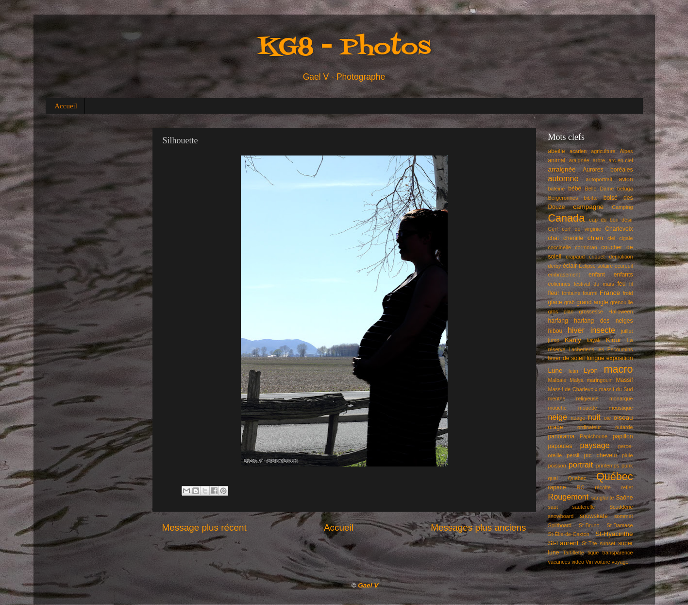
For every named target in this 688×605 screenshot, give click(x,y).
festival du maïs (594, 284)
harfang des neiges (603, 320)
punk (627, 465)
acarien (578, 151)
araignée (579, 160)
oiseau (623, 417)
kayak (594, 340)
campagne (588, 206)
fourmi (590, 293)
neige (558, 417)
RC (581, 487)
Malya (577, 380)
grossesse (591, 311)
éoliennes (559, 284)
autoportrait (599, 179)
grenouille (621, 302)
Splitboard (560, 525)
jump (553, 340)
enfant (596, 274)
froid (628, 293)
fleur (554, 293)
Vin (589, 562)
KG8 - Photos (344, 48)
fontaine (571, 293)
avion (626, 179)
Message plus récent (204, 527)
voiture (602, 562)
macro (618, 369)
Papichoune (593, 436)
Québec (614, 476)
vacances (559, 562)
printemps (607, 465)
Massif (624, 380)
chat (553, 238)
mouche (557, 408)
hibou (555, 331)
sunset (607, 543)
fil (631, 284)
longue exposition (610, 358)
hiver (576, 330)
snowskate (593, 516)
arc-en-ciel (620, 160)
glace (555, 302)
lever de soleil (566, 358)
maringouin (599, 380)
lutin (573, 371)
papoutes (560, 446)
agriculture (603, 151)
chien (595, 238)
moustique (621, 408)
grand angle (592, 302)
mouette (587, 408)
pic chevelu (600, 455)
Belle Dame (599, 188)
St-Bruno (589, 525)
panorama (561, 436)
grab (569, 302)
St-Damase (619, 525)
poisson (557, 465)
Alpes (626, 151)
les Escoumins (615, 349)
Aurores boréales (608, 169)
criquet (596, 256)
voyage (620, 562)
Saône (624, 497)
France (610, 292)
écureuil (624, 266)
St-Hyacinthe (614, 533)
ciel (611, 238)
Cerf (553, 229)
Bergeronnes (563, 198)
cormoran (586, 247)
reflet (627, 487)
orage (555, 427)
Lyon (591, 370)
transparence (618, 552)
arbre (599, 160)
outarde (624, 427)
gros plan (561, 311)
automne (563, 178)
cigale (626, 238)
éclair (570, 265)
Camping (622, 207)
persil (573, 455)
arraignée (562, 169)
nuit (594, 417)
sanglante (602, 498)
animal (557, 160)
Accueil (65, 106)
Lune (555, 370)
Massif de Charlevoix (573, 389)
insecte (602, 330)
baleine (556, 188)
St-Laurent (563, 543)
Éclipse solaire (596, 266)
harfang (558, 320)
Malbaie (557, 380)
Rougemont (568, 496)
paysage (595, 445)
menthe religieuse (573, 398)
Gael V (368, 585)
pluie (627, 455)
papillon (623, 436)
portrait (581, 464)
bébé (574, 188)
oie (607, 418)
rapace (557, 487)
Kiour (613, 340)
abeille (556, 151)
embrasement (564, 274)
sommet (623, 516)
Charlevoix (619, 228)
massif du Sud (616, 389)
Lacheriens (581, 349)
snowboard (561, 516)
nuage (578, 418)
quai (553, 478)
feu (622, 283)
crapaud (575, 256)
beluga (625, 188)
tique (593, 552)
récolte (602, 487)
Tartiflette (573, 552)
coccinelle (559, 247)
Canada (566, 218)
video (577, 562)
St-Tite (589, 543)
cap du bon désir (611, 220)
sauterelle (583, 507)
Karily (573, 340)
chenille (573, 238)
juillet (627, 331)
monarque (621, 398)
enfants (623, 274)
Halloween (620, 311)
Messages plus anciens (478, 527)
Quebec (577, 478)
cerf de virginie (581, 229)
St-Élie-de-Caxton (568, 534)
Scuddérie (621, 507)
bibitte (591, 198)
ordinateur (589, 427)
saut (553, 507)
